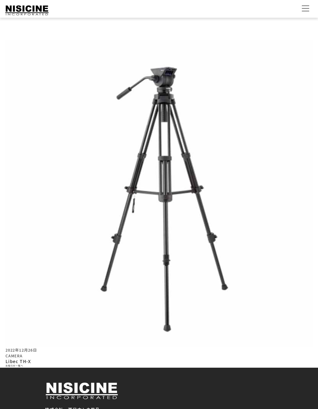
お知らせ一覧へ (14, 365)
